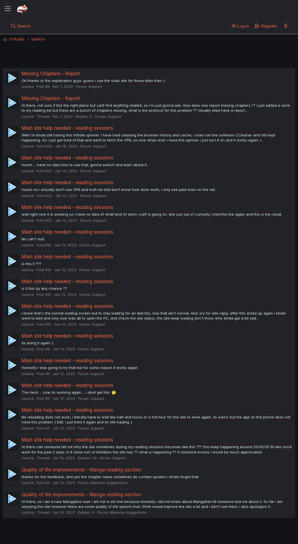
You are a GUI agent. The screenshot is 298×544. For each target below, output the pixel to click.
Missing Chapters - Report (51, 73)
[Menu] (7, 9)
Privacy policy (139, 532)
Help (162, 532)
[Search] (21, 26)
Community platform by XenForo (249, 532)
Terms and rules (106, 532)
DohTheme (242, 536)
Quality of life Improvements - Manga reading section (81, 470)
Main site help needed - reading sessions (67, 128)
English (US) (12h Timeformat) (31, 532)
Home (178, 532)
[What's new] (285, 26)
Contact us (75, 532)
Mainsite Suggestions (109, 482)
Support (95, 86)
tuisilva (28, 86)
